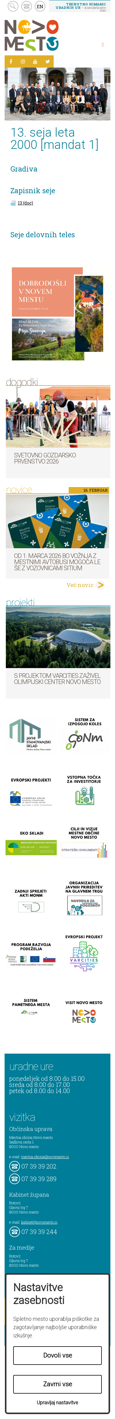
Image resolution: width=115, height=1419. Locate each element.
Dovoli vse (57, 1355)
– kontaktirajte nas (81, 7)
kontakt (26, 6)
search (13, 6)
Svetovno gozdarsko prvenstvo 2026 (45, 458)
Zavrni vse (57, 1384)
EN (40, 6)
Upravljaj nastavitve (57, 1403)
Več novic (80, 585)
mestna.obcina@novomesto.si (45, 1156)
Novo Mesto (46, 35)
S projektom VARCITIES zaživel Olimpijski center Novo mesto (57, 678)
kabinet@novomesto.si (39, 1222)
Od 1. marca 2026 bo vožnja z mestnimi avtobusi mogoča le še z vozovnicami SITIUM (57, 562)
